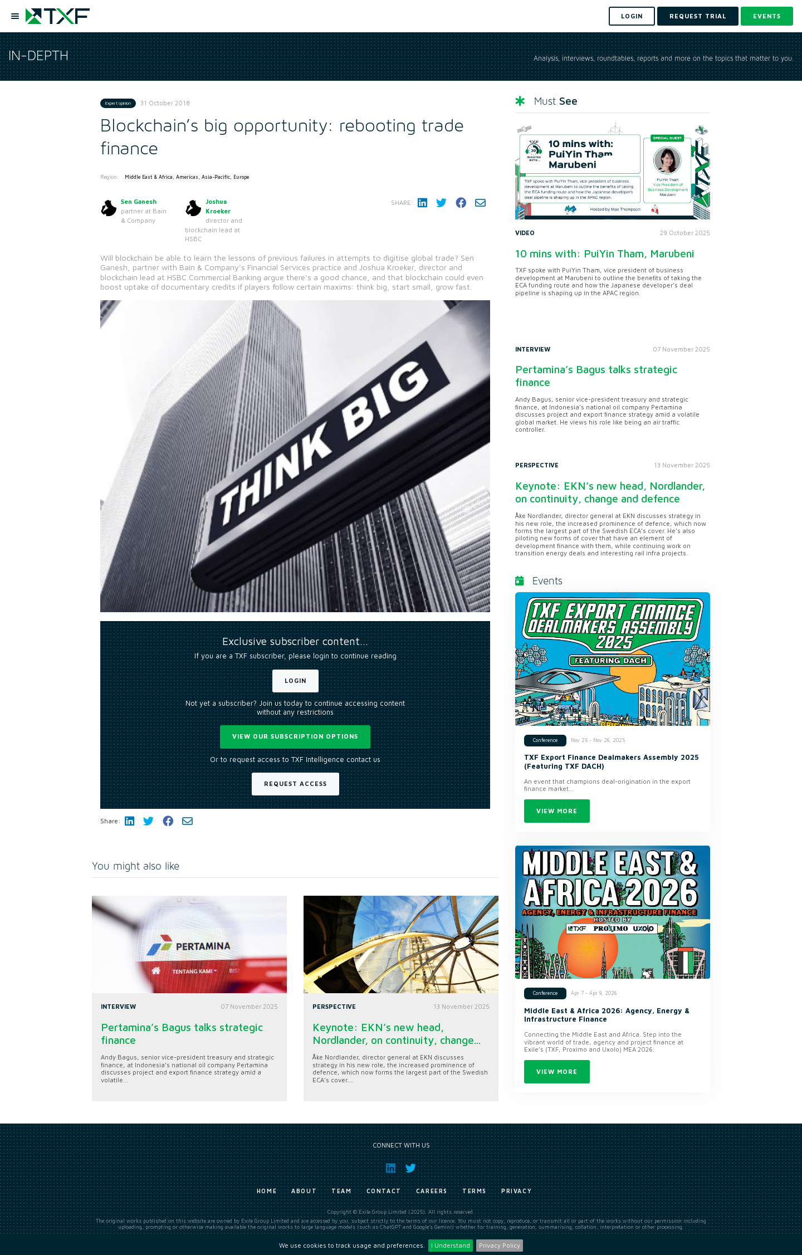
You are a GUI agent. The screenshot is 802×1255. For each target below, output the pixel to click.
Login (295, 680)
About (304, 1191)
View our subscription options (295, 736)
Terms (474, 1191)
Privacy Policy (499, 1245)
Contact (384, 1191)
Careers (432, 1191)
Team (341, 1191)
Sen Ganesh (139, 201)
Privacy (516, 1191)
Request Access (295, 783)
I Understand (450, 1245)
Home (267, 1191)
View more (557, 810)
